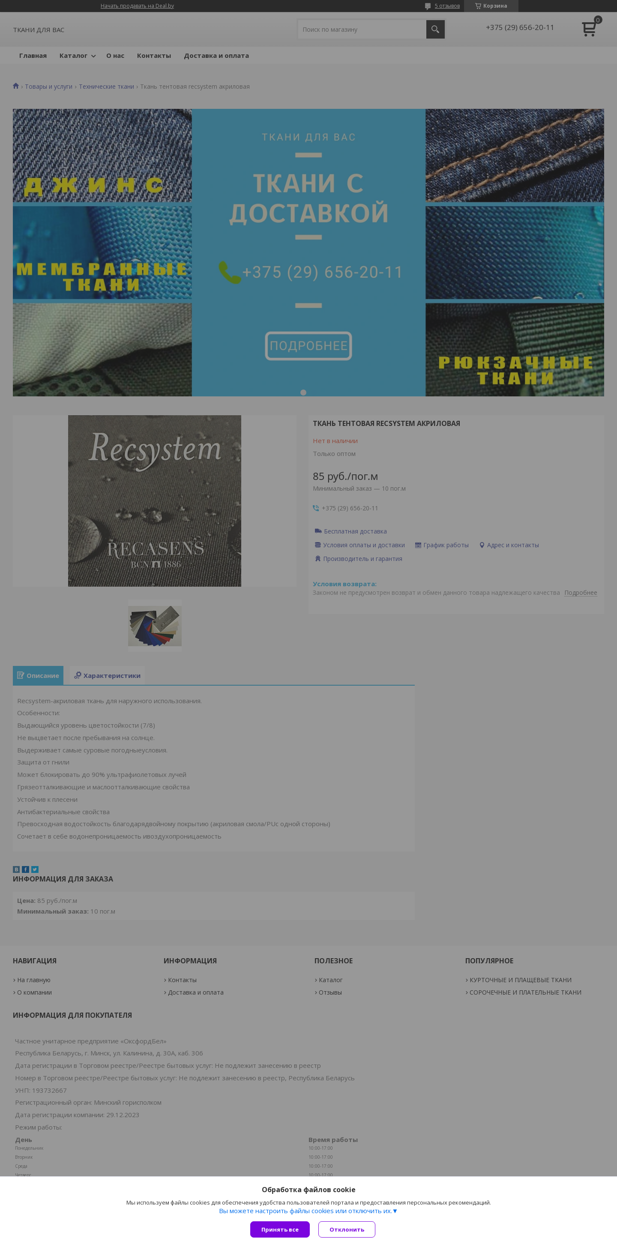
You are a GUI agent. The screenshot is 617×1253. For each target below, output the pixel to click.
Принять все (280, 1229)
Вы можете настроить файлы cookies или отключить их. (305, 1210)
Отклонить (346, 1229)
